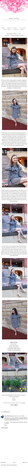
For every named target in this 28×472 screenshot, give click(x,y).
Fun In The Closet (8, 416)
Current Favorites (12, 28)
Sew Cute (14, 18)
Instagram (23, 28)
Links (22, 29)
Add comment (4, 427)
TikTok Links (7, 29)
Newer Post (3, 462)
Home (3, 28)
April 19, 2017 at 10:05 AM (18, 416)
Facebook (16, 29)
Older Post (25, 462)
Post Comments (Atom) (12, 465)
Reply (5, 425)
